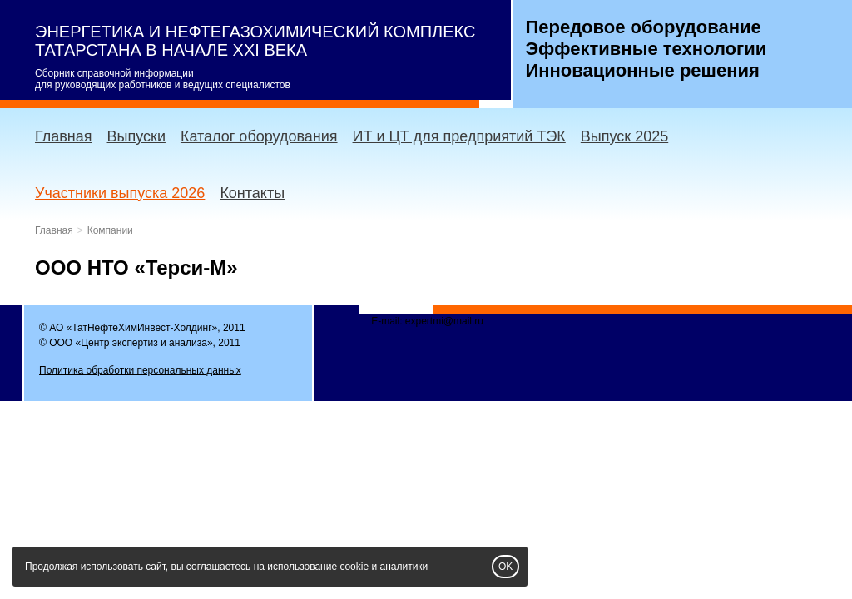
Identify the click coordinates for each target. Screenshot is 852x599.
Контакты (252, 193)
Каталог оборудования (259, 136)
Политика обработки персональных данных (140, 370)
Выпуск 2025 (624, 136)
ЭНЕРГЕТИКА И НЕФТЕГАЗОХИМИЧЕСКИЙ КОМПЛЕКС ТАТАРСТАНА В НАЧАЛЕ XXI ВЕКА (255, 40)
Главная (63, 136)
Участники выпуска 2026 (120, 193)
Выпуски (136, 136)
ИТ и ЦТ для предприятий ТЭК (459, 136)
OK (505, 566)
